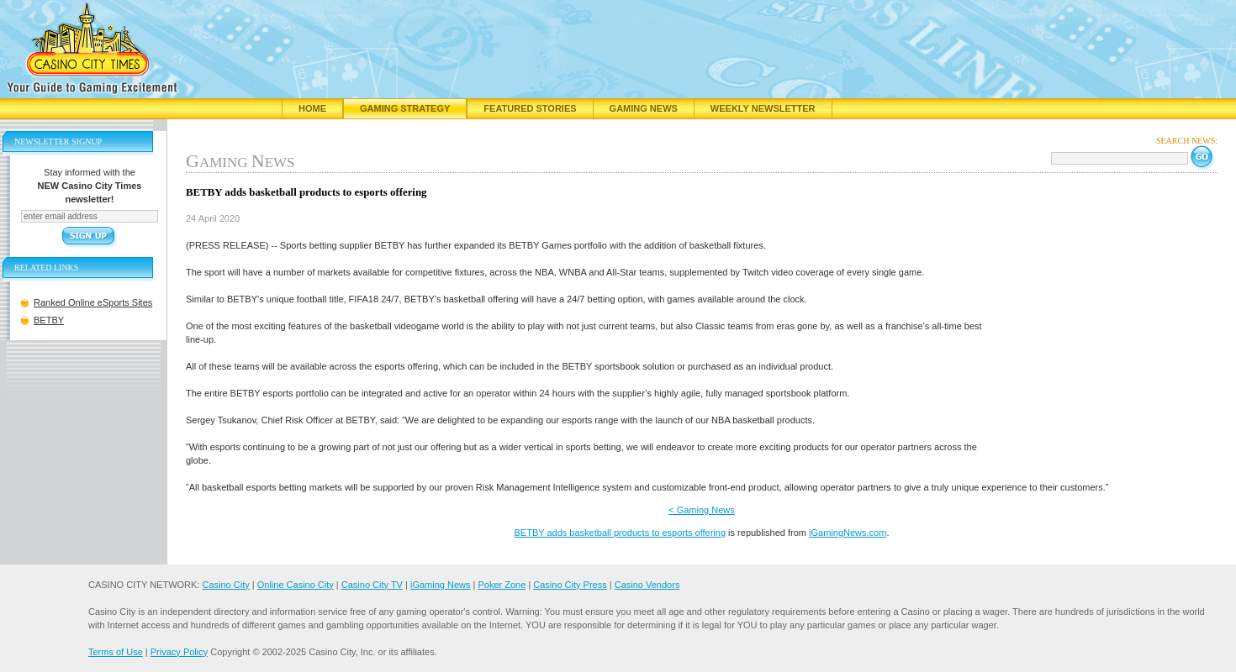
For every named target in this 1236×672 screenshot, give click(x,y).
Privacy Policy (179, 652)
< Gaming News (701, 510)
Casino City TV (372, 585)
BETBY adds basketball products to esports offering (620, 533)
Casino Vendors (647, 585)
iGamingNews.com (847, 533)
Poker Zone (502, 585)
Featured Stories (529, 108)
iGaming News (440, 585)
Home (312, 108)
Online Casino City (295, 585)
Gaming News (644, 108)
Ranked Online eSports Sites (93, 302)
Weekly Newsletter (763, 108)
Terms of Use (115, 652)
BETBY (49, 320)
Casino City (225, 585)
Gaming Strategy (405, 108)
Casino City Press (569, 585)
